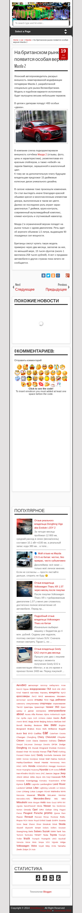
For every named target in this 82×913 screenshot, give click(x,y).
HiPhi (25, 766)
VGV (48, 842)
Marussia (20, 795)
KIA (64, 776)
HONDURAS (42, 766)
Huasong (35, 770)
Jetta (32, 777)
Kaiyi (48, 777)
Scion (19, 824)
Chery (41, 737)
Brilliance (52, 729)
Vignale (55, 842)
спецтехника (32, 703)
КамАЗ (25, 692)
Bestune (38, 725)
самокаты (21, 704)
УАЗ (57, 707)
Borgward (21, 729)
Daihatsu (53, 741)
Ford (55, 751)
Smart (38, 827)
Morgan (36, 802)
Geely (40, 755)
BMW (54, 725)
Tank (58, 831)
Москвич (61, 696)
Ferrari (43, 751)
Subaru (38, 831)
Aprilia (23, 718)
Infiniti (62, 769)
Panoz (19, 813)
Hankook (62, 759)
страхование (59, 703)
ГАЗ (49, 689)
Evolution (61, 748)
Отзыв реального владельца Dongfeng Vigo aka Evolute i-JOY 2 (48, 524)
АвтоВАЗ (21, 685)
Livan (19, 791)
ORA (41, 809)
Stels (30, 831)
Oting (55, 810)
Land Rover (59, 784)
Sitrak (54, 824)
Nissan (47, 805)
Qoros (57, 813)
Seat (25, 824)
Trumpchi (45, 838)
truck (27, 838)
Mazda (41, 795)
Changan (21, 737)
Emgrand (43, 748)
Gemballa (48, 755)
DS (29, 748)
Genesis (57, 755)
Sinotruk (47, 824)
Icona (56, 770)
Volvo (34, 845)
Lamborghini (46, 784)
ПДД (52, 700)
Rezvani (38, 817)
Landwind (21, 788)
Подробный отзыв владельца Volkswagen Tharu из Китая (47, 620)
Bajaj (30, 721)
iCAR (51, 770)
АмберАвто (54, 685)
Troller (19, 839)
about (20, 714)
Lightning (44, 788)
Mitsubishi (22, 802)
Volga (63, 842)
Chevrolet (51, 737)
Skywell (20, 828)
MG (56, 798)
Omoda (27, 809)
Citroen (20, 740)
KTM (63, 780)
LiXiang (25, 791)
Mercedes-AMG (23, 799)
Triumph (62, 835)
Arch (35, 718)
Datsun (62, 740)
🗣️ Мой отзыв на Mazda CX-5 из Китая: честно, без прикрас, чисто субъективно (50, 557)
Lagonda (35, 784)
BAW (36, 721)
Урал (63, 707)
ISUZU (31, 773)
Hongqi (52, 766)
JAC (43, 773)
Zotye (25, 849)
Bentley (28, 725)
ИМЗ (63, 689)
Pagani (62, 810)
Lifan (36, 787)
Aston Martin (53, 718)
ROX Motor (28, 820)
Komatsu (43, 781)
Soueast (61, 828)
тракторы (28, 707)
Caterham (54, 733)
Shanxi (32, 824)
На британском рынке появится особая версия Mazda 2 (40, 59)
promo (48, 813)
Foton (27, 755)
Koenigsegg (32, 780)
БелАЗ (20, 689)
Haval (37, 762)
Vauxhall (61, 839)
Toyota (53, 834)
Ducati (35, 748)
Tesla (45, 835)
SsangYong (22, 831)
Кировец (44, 693)
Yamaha (61, 846)
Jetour (26, 777)
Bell (64, 722)
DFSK (54, 744)
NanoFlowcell (29, 806)
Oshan (48, 809)
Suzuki (46, 831)
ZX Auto (32, 849)
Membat (62, 795)
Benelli (19, 725)
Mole (30, 802)
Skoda (62, 824)
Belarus (50, 722)
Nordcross (61, 806)
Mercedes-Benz (42, 798)
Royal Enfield (39, 820)
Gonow (26, 759)
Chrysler (62, 737)
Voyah (41, 846)
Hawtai (45, 762)
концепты (54, 692)
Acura (27, 714)
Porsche (38, 813)
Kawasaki (56, 777)
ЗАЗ (54, 689)
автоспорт (33, 685)
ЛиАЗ (34, 696)
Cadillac (38, 733)
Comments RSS (62, 910)
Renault (28, 816)
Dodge (62, 744)
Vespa (41, 842)
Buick (19, 733)
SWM (53, 831)
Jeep (63, 773)
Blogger (47, 891)
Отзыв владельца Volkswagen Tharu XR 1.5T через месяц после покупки (49, 586)
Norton (19, 810)
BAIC (25, 721)
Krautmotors (54, 781)
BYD (30, 733)
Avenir (19, 722)
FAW (26, 751)
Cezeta (62, 733)
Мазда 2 (42, 154)
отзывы (38, 699)
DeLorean (28, 744)
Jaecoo (48, 773)
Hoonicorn (61, 766)
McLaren (52, 795)
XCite (53, 846)
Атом (63, 685)
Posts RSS (46, 910)
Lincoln (52, 788)
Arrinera (41, 718)
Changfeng (31, 737)
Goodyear (34, 759)
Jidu (43, 777)
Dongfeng (22, 747)
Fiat (49, 751)
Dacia (35, 740)
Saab (48, 820)
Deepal (20, 744)
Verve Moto (31, 842)
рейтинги (61, 699)
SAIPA (55, 820)
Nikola (39, 806)
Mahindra (55, 791)
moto (43, 802)
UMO (54, 839)
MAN (63, 791)
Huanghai (26, 770)
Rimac (46, 817)
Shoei (38, 824)
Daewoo (43, 740)
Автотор (43, 685)
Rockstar (54, 817)
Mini (63, 798)
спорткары (46, 703)
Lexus (29, 787)
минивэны (50, 696)
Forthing (61, 752)
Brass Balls (41, 729)
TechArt (20, 835)
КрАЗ (63, 693)
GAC (33, 755)
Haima (54, 759)
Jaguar (56, 773)
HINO (19, 766)
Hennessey (55, 762)
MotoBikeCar (37, 908)
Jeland (19, 777)
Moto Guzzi (52, 802)
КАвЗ (19, 693)
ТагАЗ (20, 707)
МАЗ (40, 696)
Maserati (31, 795)
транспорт (39, 707)
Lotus (32, 791)
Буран (26, 689)
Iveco (38, 773)
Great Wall (44, 759)
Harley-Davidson (25, 762)
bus (25, 733)
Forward (20, 755)
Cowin (28, 741)
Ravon (20, 817)
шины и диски (25, 711)
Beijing (43, 721)
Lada (27, 784)
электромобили (57, 710)
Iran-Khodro (22, 773)
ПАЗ (46, 700)
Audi (63, 718)
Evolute (52, 748)
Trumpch (35, 839)
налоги (30, 700)
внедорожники (38, 689)
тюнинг (50, 707)
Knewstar (21, 781)
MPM (59, 802)
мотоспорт (21, 700)
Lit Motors (61, 788)
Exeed (20, 751)
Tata (64, 831)
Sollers (53, 828)
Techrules (28, 835)
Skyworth (29, 828)
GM (64, 755)
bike (46, 725)
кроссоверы (23, 696)
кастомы (34, 692)
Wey (47, 846)
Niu (53, 806)
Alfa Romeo (37, 714)
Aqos (30, 718)
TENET (37, 835)
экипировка (41, 711)
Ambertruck (55, 714)
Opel (34, 809)
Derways (38, 744)
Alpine (46, 714)
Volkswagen (23, 845)
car (45, 733)
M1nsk (47, 791)
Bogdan (62, 725)
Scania (62, 820)
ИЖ (58, 689)
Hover (19, 770)
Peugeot (27, 813)
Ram (63, 813)
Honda (31, 766)
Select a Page (23, 31)
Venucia (20, 842)
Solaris (46, 828)
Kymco (20, 784)
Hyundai (43, 769)
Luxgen (39, 791)
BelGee (57, 721)
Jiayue (38, 777)
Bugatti (62, 729)
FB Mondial (34, 752)
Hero (63, 762)
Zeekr (19, 849)
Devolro (47, 744)
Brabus (31, 729)
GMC (19, 759)
